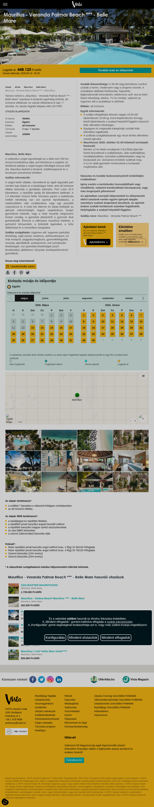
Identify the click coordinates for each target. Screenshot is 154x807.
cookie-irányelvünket (119, 621)
